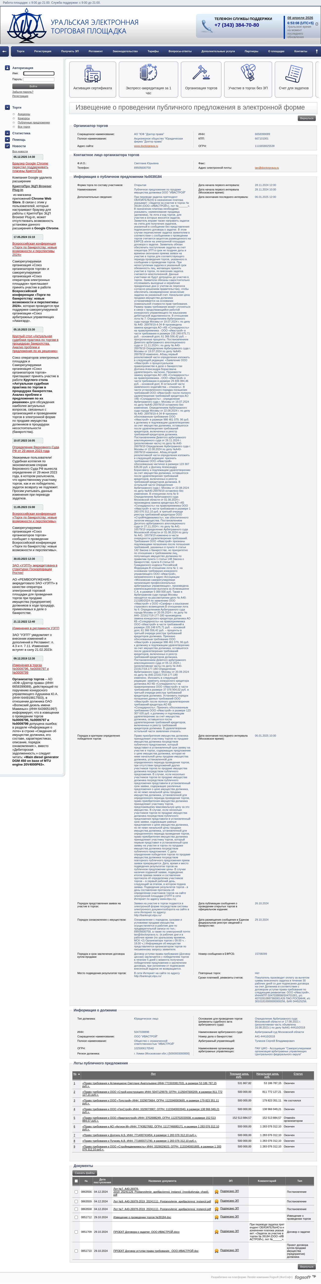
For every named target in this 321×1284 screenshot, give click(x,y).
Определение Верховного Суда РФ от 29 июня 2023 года (35, 449)
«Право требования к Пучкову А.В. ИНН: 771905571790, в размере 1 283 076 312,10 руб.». (139, 1140)
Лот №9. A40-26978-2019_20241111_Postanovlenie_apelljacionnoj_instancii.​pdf (162, 1201)
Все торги (24, 126)
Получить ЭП (70, 51)
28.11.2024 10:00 (265, 189)
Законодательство (125, 51)
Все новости (20, 151)
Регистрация (42, 51)
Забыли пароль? (22, 91)
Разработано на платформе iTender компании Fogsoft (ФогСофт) (252, 1277)
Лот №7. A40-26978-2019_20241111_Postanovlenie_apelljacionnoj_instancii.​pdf (162, 1209)
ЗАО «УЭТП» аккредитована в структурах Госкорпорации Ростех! (34, 569)
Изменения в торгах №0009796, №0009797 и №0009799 (30, 668)
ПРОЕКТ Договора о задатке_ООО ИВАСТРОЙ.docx (146, 1231)
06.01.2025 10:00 (265, 735)
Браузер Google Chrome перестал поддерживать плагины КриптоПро (30, 167)
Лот (153, 1073)
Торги (20, 51)
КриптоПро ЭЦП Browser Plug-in (31, 188)
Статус (298, 1073)
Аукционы (24, 114)
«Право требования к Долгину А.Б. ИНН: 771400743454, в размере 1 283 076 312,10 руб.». (139, 1135)
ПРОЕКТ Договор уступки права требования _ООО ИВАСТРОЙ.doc (155, 1250)
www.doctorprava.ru (146, 145)
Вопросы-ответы (180, 51)
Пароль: (17, 79)
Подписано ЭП (229, 1191)
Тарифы (153, 51)
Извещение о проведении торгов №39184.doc (142, 1217)
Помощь (18, 139)
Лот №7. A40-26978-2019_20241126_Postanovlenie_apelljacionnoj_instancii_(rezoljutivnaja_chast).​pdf (161, 1191)
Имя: (15, 73)
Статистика (21, 133)
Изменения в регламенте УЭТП (35, 628)
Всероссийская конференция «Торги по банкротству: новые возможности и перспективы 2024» (34, 249)
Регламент (96, 51)
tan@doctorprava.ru (267, 167)
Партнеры (251, 51)
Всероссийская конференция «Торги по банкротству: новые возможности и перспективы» (34, 517)
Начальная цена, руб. (268, 1075)
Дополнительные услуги (218, 51)
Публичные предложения (34, 122)
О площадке (276, 51)
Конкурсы (24, 118)
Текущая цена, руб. (239, 1075)
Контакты (300, 51)
